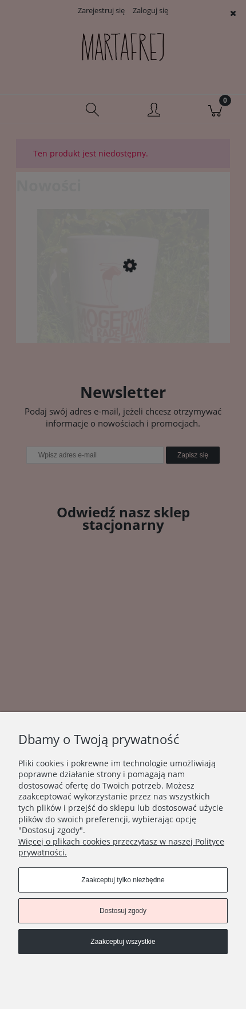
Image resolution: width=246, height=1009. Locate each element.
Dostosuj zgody (123, 911)
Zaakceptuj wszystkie (122, 942)
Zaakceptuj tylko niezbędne (122, 880)
